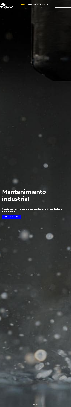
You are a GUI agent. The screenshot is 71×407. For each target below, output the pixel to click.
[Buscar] (57, 6)
